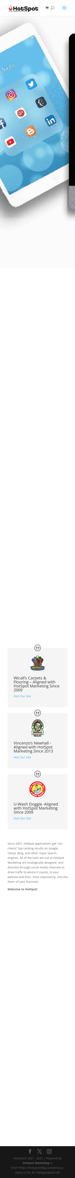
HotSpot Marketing (36, 1163)
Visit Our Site (22, 696)
